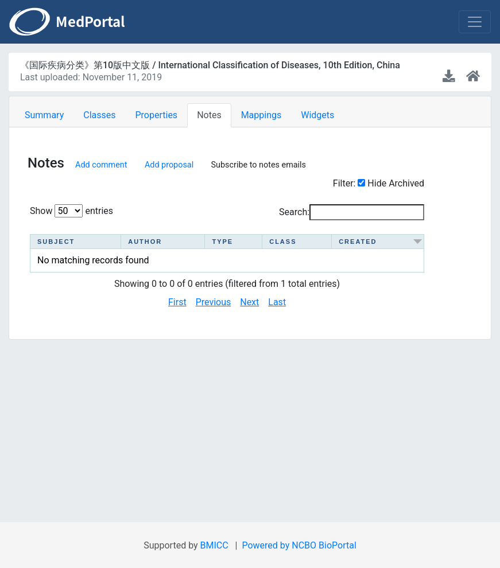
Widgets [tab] (317, 115)
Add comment (101, 164)
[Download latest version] (450, 76)
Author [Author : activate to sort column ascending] (142, 241)
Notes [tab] (209, 115)
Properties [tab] (156, 115)
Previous (213, 302)
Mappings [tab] (261, 115)
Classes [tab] (99, 115)
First (177, 302)
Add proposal (169, 164)
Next (249, 302)
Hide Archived (395, 183)
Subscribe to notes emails (259, 164)
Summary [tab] (44, 115)
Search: (351, 212)
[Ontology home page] (473, 76)
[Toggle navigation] (475, 21)
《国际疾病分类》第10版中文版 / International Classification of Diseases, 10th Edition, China (210, 65)
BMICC (214, 545)
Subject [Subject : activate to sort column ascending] (56, 241)
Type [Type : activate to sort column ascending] (218, 241)
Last (277, 302)
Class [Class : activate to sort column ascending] (283, 241)
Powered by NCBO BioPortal (299, 545)
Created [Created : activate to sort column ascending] (361, 241)
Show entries (71, 210)
